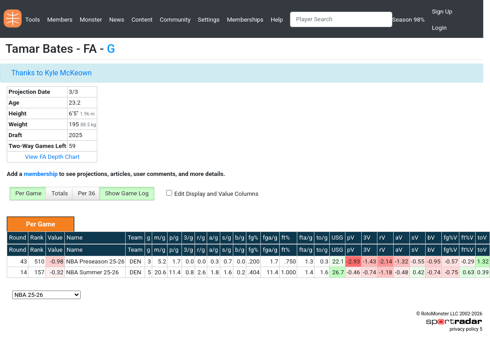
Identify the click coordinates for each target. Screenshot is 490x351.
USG (337, 237)
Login (439, 27)
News (116, 19)
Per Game (28, 193)
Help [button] (277, 19)
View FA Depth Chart (52, 156)
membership (41, 174)
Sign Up (442, 11)
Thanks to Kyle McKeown (51, 73)
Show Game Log (127, 193)
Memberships (245, 19)
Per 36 (86, 193)
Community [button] (175, 19)
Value (55, 237)
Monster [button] (91, 19)
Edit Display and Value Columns (216, 193)
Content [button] (142, 19)
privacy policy (463, 329)
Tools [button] (32, 19)
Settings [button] (209, 19)
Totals (59, 193)
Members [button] (60, 19)
